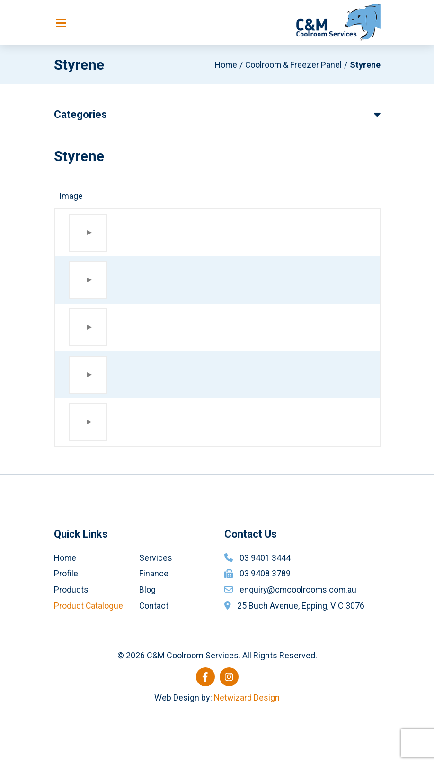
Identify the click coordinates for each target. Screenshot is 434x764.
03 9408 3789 (265, 624)
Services (155, 608)
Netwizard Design (246, 748)
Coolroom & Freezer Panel (293, 65)
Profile (66, 624)
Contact (154, 656)
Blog (147, 640)
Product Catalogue (89, 656)
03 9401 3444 (265, 608)
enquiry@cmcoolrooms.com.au (298, 640)
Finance (153, 624)
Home (224, 65)
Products (71, 640)
